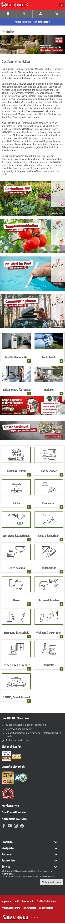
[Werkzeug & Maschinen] (16, 526)
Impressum (7, 901)
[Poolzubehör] (49, 348)
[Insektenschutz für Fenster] (16, 380)
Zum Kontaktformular (14, 812)
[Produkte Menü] (8, 14)
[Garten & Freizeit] (16, 461)
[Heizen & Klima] (16, 558)
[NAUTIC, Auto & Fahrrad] (16, 688)
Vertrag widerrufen (51, 882)
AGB (17, 901)
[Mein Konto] (41, 14)
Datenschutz (28, 901)
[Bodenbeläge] (49, 558)
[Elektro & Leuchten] (49, 526)
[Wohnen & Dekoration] (49, 623)
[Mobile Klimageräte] (16, 348)
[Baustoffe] (49, 655)
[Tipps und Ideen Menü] (24, 14)
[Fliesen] (16, 591)
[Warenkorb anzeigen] (57, 14)
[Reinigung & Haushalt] (16, 623)
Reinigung (20, 171)
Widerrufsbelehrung (11, 907)
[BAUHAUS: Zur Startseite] (14, 4)
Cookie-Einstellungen (46, 901)
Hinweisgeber (29, 907)
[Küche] (16, 494)
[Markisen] (49, 380)
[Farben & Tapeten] (49, 591)
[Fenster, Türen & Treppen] (16, 655)
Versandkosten (8, 873)
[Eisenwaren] (49, 494)
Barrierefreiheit (46, 907)
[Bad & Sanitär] (49, 461)
